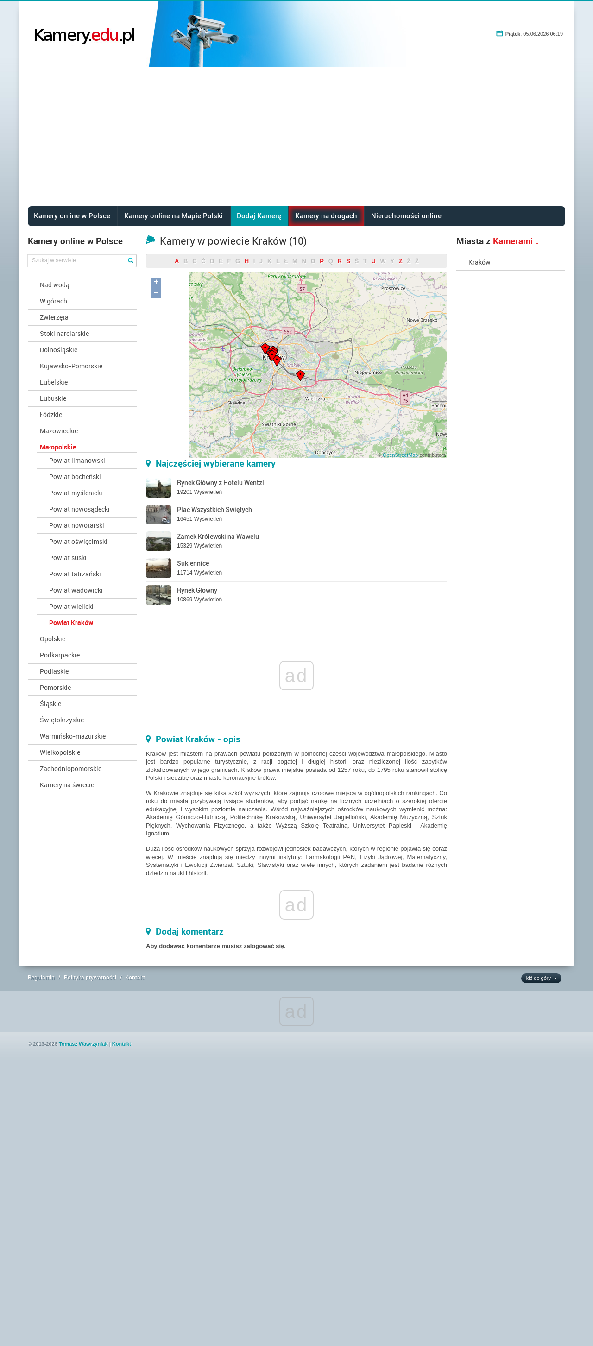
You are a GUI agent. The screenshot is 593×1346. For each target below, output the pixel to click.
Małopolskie (58, 446)
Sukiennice (193, 563)
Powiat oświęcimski (78, 541)
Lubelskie (54, 382)
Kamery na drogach (326, 215)
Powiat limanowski (77, 460)
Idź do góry (538, 978)
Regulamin (41, 977)
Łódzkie (51, 414)
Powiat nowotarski (76, 525)
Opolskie (52, 638)
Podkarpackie (60, 655)
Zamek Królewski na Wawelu (218, 536)
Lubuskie (53, 398)
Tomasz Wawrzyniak (83, 1044)
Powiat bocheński (75, 476)
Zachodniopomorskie (70, 768)
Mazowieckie (59, 430)
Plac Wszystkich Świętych (214, 509)
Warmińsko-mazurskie (73, 736)
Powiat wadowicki (76, 590)
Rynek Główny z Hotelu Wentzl (220, 482)
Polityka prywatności (90, 977)
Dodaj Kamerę (259, 215)
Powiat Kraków (71, 622)
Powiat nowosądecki (79, 509)
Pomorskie (55, 687)
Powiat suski (68, 557)
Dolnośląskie (58, 349)
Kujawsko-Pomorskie (71, 365)
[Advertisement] (296, 137)
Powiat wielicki (71, 606)
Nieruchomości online (406, 215)
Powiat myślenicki (75, 492)
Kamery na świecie (67, 784)
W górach (53, 301)
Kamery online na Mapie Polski (173, 215)
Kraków (479, 262)
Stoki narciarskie (64, 333)
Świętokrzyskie (62, 719)
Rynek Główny (197, 590)
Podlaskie (54, 671)
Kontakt (135, 977)
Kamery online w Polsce (72, 215)
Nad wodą (54, 284)
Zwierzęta (54, 317)
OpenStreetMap (400, 455)
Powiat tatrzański (75, 573)
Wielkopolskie (60, 752)
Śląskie (50, 703)
